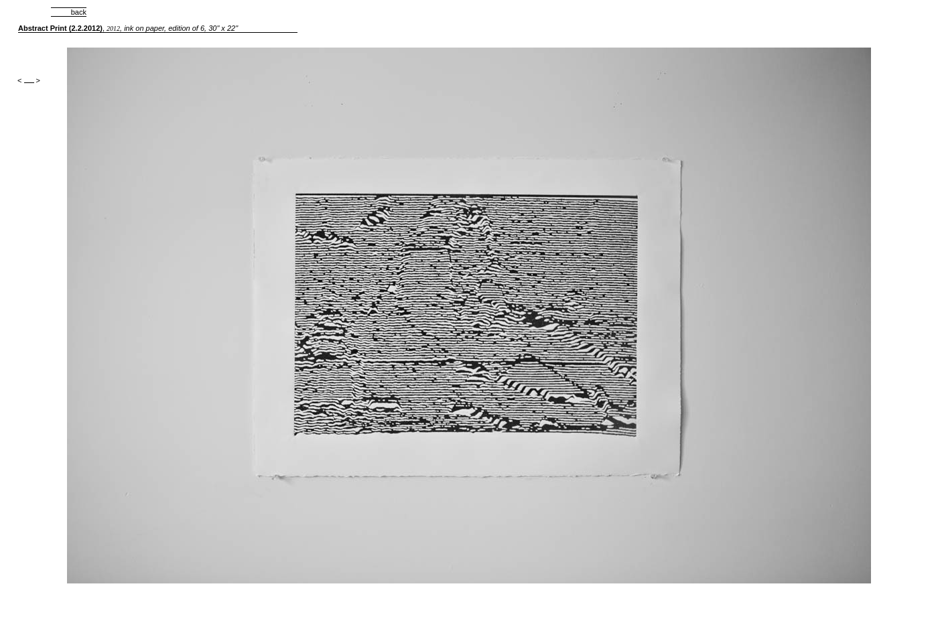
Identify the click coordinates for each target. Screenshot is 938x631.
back (68, 11)
